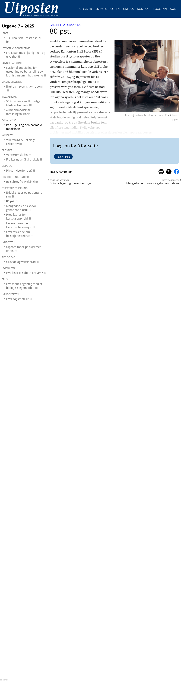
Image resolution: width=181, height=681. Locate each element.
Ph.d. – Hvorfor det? (19, 170)
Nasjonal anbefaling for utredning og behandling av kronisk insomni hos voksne (24, 71)
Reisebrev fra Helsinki (20, 182)
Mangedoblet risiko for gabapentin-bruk (21, 208)
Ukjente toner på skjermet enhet (23, 249)
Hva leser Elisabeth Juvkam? (24, 273)
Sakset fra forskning (65, 25)
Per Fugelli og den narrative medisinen (24, 127)
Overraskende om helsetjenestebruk (18, 234)
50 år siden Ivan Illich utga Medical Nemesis (23, 103)
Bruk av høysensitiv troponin (25, 86)
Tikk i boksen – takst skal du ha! (24, 40)
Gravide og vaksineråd (21, 262)
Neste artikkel (170, 180)
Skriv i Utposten (108, 9)
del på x (169, 171)
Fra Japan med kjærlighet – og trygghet (25, 54)
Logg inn (160, 9)
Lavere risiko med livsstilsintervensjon (19, 225)
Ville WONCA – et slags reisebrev (21, 142)
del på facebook (176, 171)
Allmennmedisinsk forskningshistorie (18, 112)
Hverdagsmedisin (17, 299)
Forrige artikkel (59, 180)
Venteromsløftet (17, 155)
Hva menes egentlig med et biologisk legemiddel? (24, 286)
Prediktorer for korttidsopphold (17, 216)
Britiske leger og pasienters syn (24, 194)
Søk (173, 9)
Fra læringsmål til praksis (22, 159)
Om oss (128, 9)
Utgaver (85, 9)
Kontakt (143, 9)
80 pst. (10, 201)
